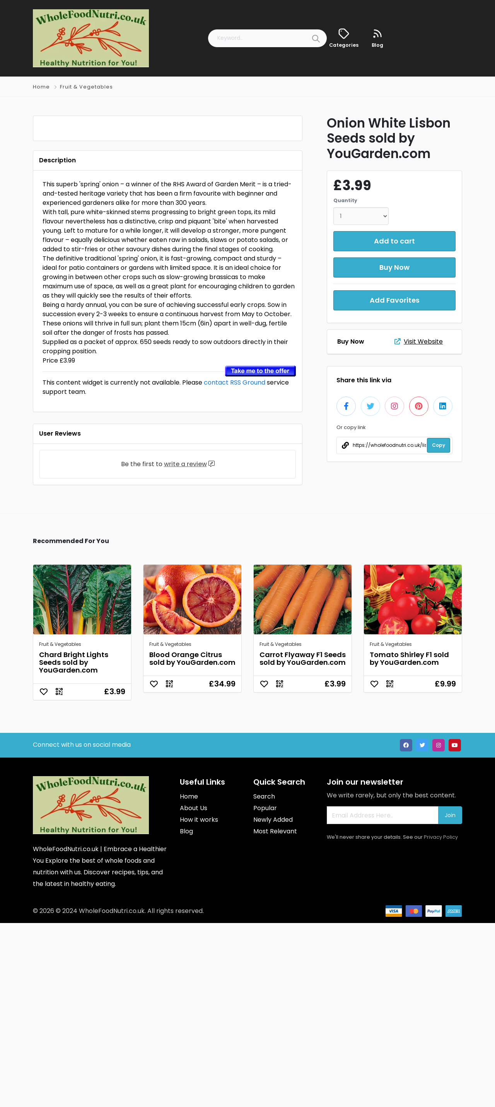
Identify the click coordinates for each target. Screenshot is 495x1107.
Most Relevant (275, 1015)
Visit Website (418, 341)
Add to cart (394, 241)
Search (264, 980)
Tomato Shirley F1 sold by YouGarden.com (409, 842)
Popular (265, 992)
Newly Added (273, 1003)
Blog (186, 1015)
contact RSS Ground (234, 566)
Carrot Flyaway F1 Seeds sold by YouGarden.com (302, 842)
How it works (199, 1003)
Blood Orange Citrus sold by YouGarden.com (192, 842)
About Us (193, 992)
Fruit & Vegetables (86, 86)
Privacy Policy (441, 1021)
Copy (438, 445)
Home (41, 86)
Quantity (345, 200)
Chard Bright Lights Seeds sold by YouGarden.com (73, 846)
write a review (185, 648)
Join (450, 999)
